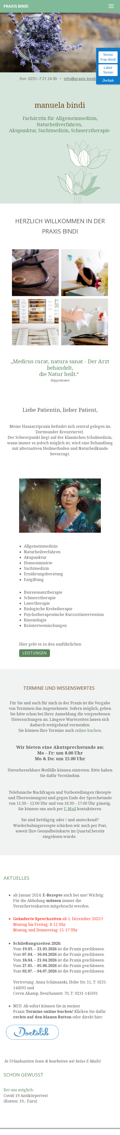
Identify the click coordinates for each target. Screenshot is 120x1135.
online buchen (88, 730)
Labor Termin (108, 70)
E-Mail (70, 808)
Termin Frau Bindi (108, 57)
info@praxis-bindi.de (82, 78)
